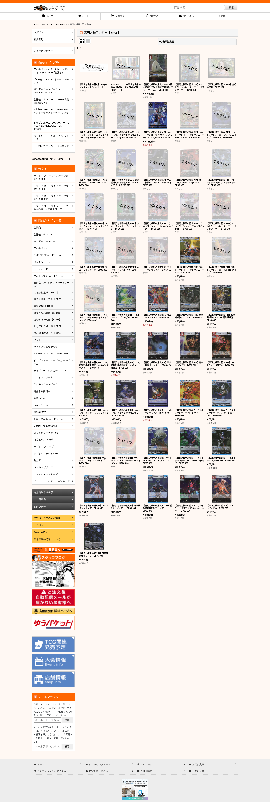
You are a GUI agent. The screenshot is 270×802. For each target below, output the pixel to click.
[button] (221, 16)
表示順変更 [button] (166, 41)
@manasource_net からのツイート (51, 159)
